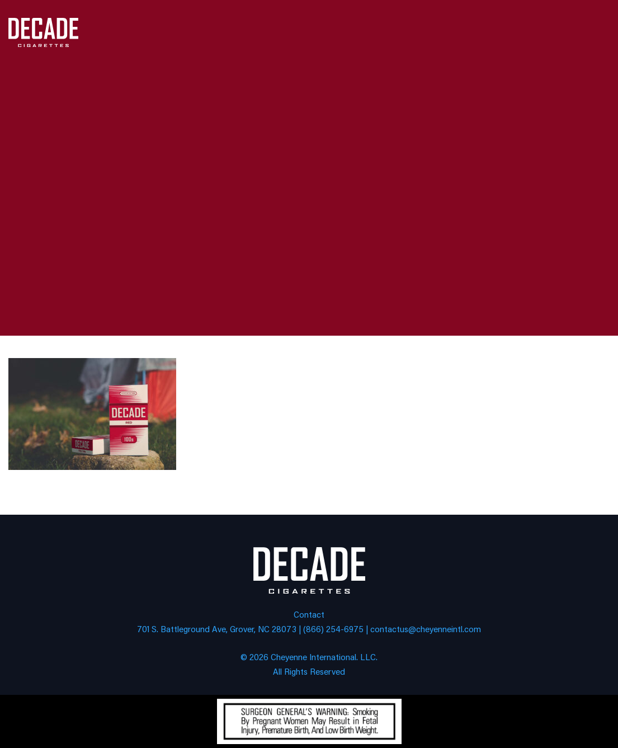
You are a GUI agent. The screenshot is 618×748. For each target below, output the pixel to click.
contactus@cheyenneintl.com (425, 628)
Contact (309, 614)
